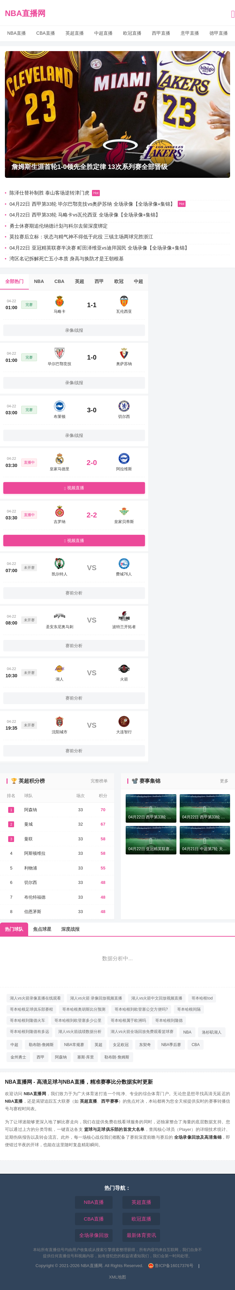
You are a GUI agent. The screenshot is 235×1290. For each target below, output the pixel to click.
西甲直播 (161, 33)
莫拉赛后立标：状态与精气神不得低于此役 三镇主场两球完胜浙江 (81, 236)
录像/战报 (74, 330)
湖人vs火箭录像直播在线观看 (35, 998)
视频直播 (74, 487)
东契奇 (145, 1044)
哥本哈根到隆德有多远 (29, 1031)
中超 (14, 1044)
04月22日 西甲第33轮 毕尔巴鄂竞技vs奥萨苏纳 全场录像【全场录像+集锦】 (97, 204)
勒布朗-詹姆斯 (41, 1044)
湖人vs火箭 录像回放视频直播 (96, 998)
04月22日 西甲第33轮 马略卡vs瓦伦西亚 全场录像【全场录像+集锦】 (84, 214)
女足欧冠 (121, 1044)
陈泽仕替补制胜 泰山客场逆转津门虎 (54, 193)
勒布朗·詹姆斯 (116, 1057)
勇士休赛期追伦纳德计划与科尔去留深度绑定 (58, 226)
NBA (187, 1032)
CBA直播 (45, 33)
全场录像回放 (94, 1235)
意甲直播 (190, 33)
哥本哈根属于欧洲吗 (128, 1020)
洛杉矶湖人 (212, 1032)
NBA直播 (16, 33)
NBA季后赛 (171, 1044)
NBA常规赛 (74, 1044)
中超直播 (103, 33)
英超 (98, 1044)
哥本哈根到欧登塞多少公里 (77, 1020)
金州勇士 (18, 1057)
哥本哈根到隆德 (169, 1020)
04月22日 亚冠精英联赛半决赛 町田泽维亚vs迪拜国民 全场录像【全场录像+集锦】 (99, 248)
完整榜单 (99, 780)
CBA (195, 1044)
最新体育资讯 (141, 1235)
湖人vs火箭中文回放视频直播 (156, 998)
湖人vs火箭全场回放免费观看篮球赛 (142, 1031)
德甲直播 (218, 33)
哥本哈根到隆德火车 (27, 1020)
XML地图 (117, 1277)
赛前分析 (73, 592)
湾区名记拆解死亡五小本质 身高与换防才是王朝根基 (66, 258)
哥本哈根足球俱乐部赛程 (31, 1009)
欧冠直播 (132, 33)
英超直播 (74, 33)
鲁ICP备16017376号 (171, 1265)
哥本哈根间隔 (189, 1009)
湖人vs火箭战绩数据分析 (79, 1031)
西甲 (41, 1057)
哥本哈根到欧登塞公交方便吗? (141, 1009)
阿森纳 (61, 1057)
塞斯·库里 (85, 1057)
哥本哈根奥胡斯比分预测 (83, 1009)
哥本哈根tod (202, 998)
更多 (224, 780)
